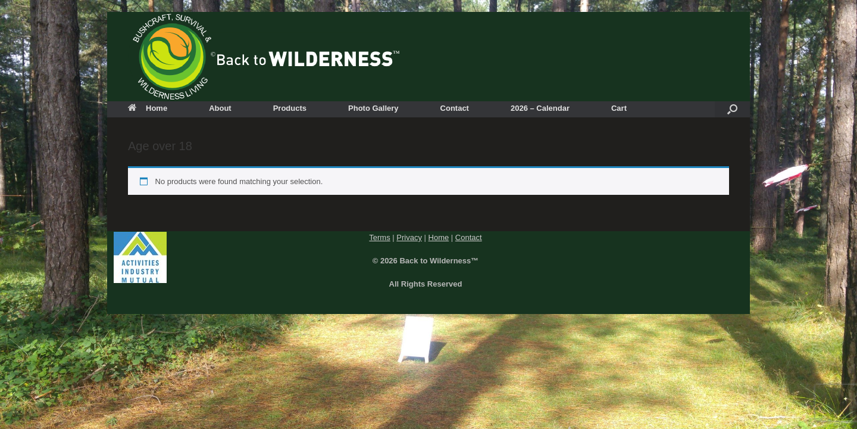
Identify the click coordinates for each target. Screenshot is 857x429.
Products (289, 108)
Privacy (409, 237)
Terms (379, 237)
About (220, 108)
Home (147, 108)
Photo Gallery (373, 108)
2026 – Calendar (540, 108)
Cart (619, 108)
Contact (454, 108)
